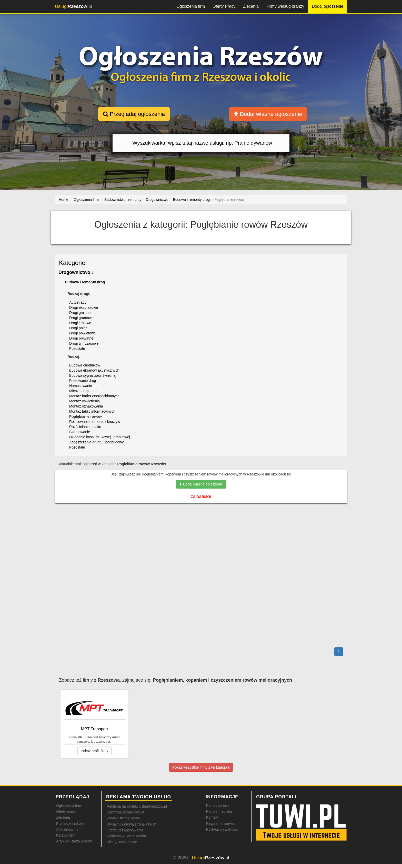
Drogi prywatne (81, 338)
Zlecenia (250, 6)
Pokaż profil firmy (94, 751)
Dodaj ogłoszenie (327, 6)
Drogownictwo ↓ (76, 272)
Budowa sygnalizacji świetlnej (92, 375)
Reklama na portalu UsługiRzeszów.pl (137, 806)
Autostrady (77, 302)
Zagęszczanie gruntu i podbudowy (96, 442)
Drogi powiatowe (82, 333)
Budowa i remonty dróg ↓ (86, 282)
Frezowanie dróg (82, 381)
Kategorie (72, 262)
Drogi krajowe (80, 323)
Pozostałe (77, 348)
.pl (73, 6)
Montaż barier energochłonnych (94, 396)
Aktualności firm (69, 829)
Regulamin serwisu (221, 823)
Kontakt (212, 817)
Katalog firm (65, 835)
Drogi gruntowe (81, 318)
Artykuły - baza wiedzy (74, 841)
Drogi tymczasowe (83, 343)
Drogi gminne (80, 313)
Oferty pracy (66, 811)
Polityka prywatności (222, 829)
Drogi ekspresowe (83, 307)
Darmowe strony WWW (125, 812)
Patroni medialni (219, 811)
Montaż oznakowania (86, 406)
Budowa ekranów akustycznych (94, 370)
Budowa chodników (84, 365)
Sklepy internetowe (122, 842)
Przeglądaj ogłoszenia (134, 114)
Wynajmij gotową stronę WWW (131, 824)
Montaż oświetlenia (84, 401)
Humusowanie (80, 386)
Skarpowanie (79, 432)
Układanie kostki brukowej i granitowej (99, 437)
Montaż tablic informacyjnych (92, 411)
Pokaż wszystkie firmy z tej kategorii (200, 767)
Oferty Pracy (224, 6)
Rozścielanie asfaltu (85, 427)
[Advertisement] (201, 529)
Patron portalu (217, 805)
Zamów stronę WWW (123, 818)
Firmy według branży (285, 6)
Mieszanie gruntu (83, 391)
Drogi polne (78, 328)
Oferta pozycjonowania (125, 830)
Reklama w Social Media (126, 836)
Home (63, 199)
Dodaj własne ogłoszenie (268, 114)
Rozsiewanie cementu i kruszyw (94, 422)
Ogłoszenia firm (190, 6)
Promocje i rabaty (70, 823)
